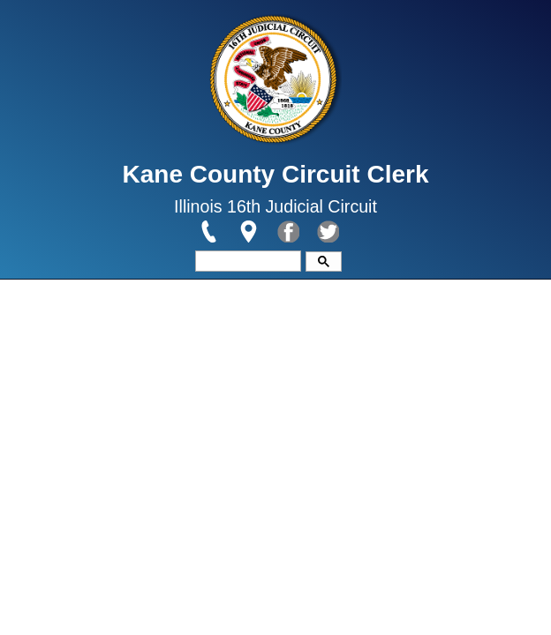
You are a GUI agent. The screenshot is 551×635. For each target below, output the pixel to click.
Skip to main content (68, 10)
